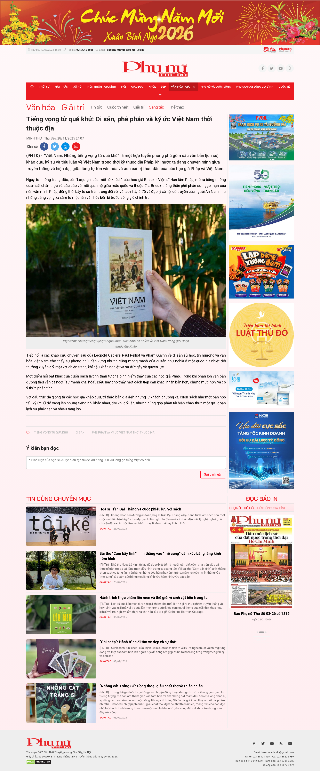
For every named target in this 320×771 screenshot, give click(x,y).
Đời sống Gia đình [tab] (271, 508)
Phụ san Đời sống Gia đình (254, 86)
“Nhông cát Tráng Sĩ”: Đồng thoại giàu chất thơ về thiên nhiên (151, 686)
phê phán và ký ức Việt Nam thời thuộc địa (123, 432)
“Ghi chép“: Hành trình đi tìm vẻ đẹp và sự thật (138, 642)
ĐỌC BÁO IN (262, 499)
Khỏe (152, 86)
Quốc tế (284, 86)
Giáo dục (137, 86)
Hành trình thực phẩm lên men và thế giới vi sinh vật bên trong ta (153, 597)
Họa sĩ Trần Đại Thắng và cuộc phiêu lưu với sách (140, 509)
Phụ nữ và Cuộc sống (215, 86)
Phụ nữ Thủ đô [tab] (241, 508)
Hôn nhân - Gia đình (101, 86)
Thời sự (44, 86)
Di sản (80, 432)
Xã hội (77, 86)
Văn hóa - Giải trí (183, 86)
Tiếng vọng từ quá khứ (51, 432)
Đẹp (163, 86)
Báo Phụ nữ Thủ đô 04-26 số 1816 (261, 614)
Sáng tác (105, 528)
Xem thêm (262, 639)
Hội (123, 86)
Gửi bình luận (213, 474)
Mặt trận (61, 86)
